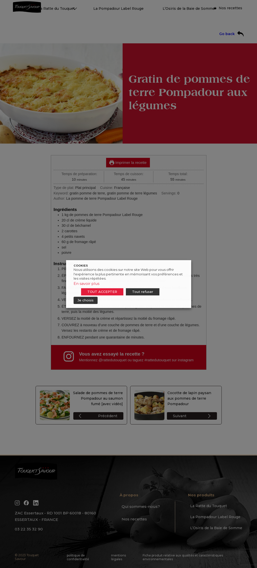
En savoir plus (86, 283)
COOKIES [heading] (81, 265)
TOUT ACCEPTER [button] (102, 292)
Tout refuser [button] (142, 292)
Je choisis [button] (86, 300)
